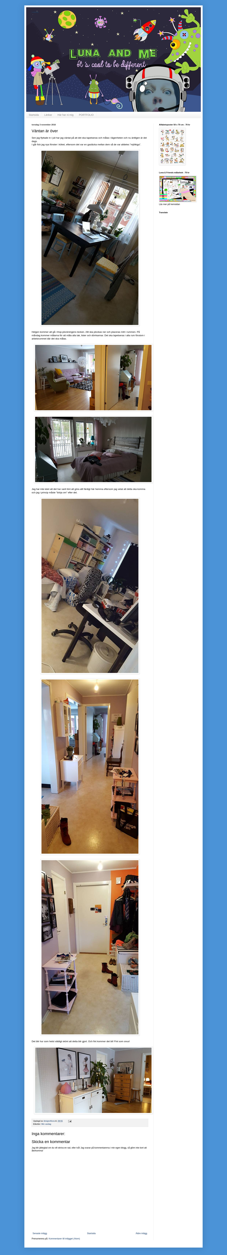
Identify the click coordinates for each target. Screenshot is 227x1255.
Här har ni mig (65, 114)
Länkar (48, 114)
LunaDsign (35, 12)
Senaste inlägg (40, 1233)
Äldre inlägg (141, 1233)
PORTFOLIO (86, 114)
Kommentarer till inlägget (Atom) (64, 1238)
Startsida (34, 114)
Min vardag (46, 1124)
